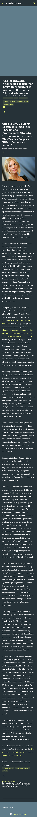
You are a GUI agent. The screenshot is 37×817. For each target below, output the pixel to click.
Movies (6, 101)
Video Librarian (8, 104)
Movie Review (23, 98)
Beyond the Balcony (14, 3)
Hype (15, 98)
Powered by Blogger (18, 814)
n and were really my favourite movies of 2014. (18, 752)
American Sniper (8, 768)
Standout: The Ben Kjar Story (19, 101)
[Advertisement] (18, 56)
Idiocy (5, 771)
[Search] (34, 3)
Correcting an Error (22, 768)
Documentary (8, 98)
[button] (4, 112)
